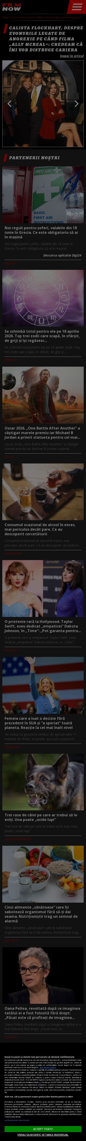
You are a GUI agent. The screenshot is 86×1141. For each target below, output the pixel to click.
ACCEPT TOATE (43, 1129)
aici (40, 1082)
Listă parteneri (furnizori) (17, 1120)
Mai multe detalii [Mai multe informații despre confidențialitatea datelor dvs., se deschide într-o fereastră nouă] (48, 1067)
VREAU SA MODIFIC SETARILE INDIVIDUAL (42, 1134)
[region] (43, 1092)
